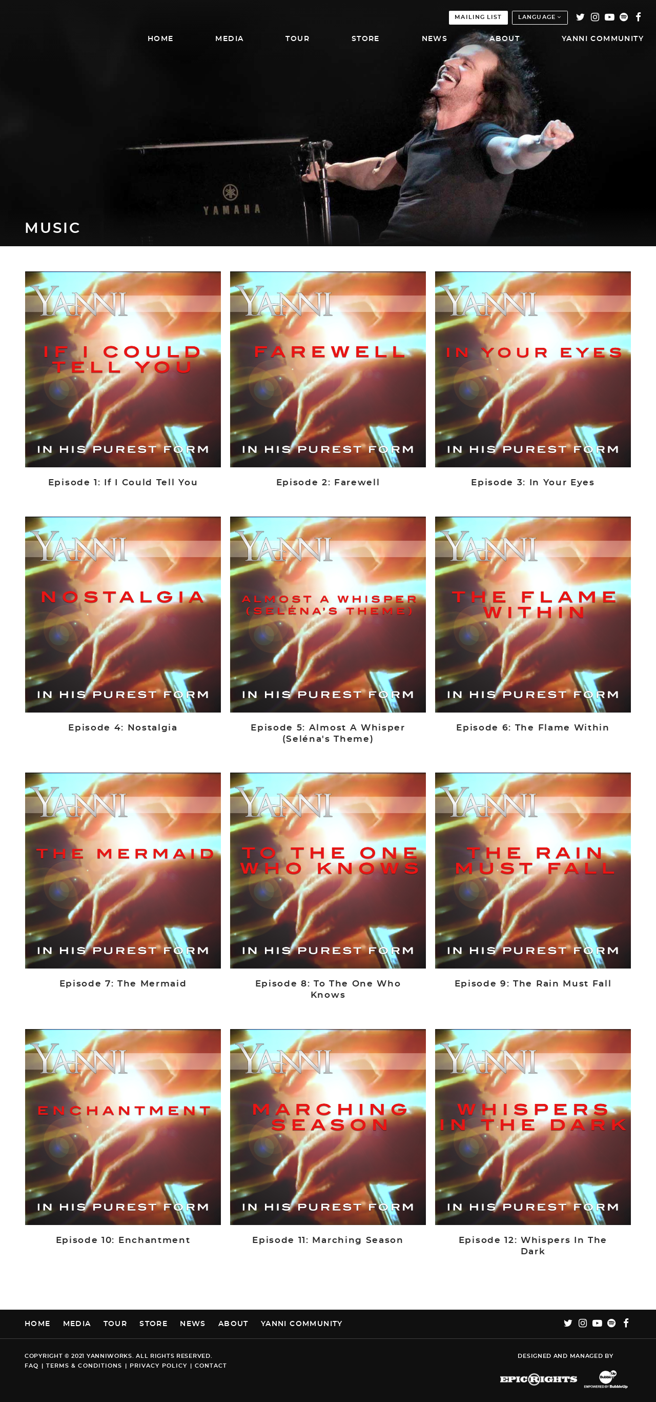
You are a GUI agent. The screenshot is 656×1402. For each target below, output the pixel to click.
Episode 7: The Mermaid (123, 984)
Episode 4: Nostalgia (123, 728)
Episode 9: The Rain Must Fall (533, 984)
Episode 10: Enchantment (123, 1240)
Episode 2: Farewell (328, 483)
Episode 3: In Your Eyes (533, 483)
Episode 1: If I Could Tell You (123, 483)
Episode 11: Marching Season (327, 1240)
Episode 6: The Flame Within (532, 728)
